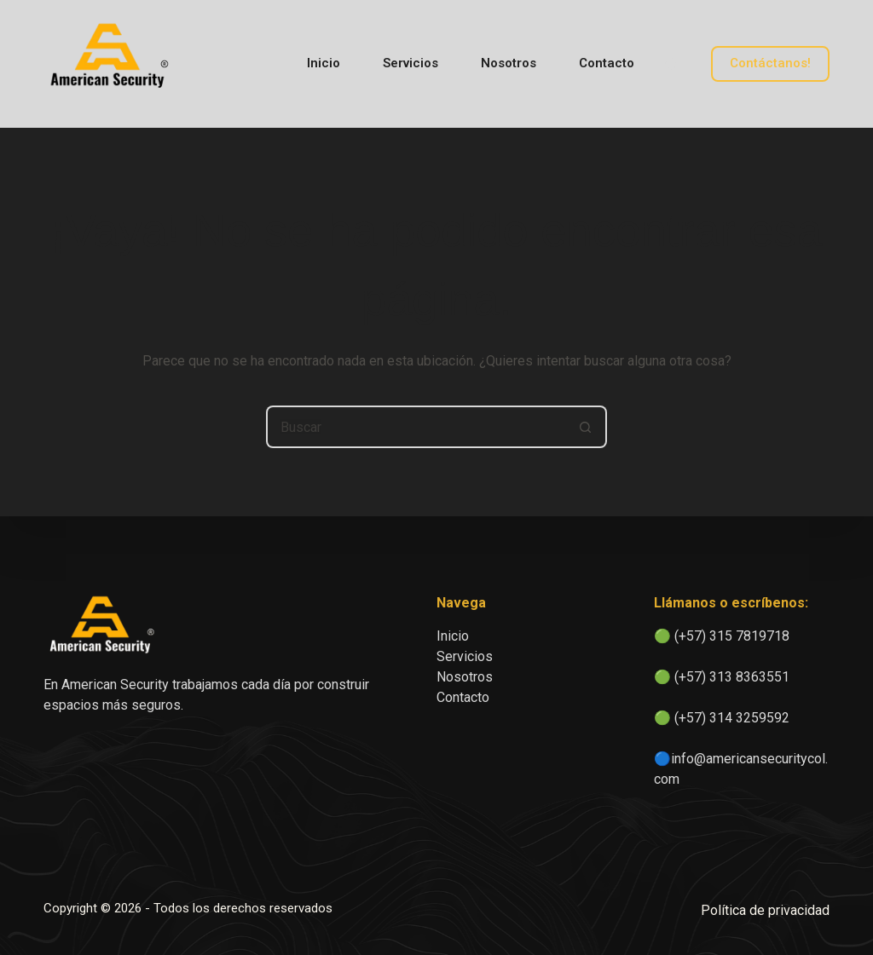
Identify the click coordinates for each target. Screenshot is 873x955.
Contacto (606, 63)
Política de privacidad (765, 910)
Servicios (410, 63)
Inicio (323, 63)
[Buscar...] (415, 427)
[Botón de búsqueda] (585, 427)
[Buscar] (670, 64)
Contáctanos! (770, 63)
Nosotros (508, 63)
